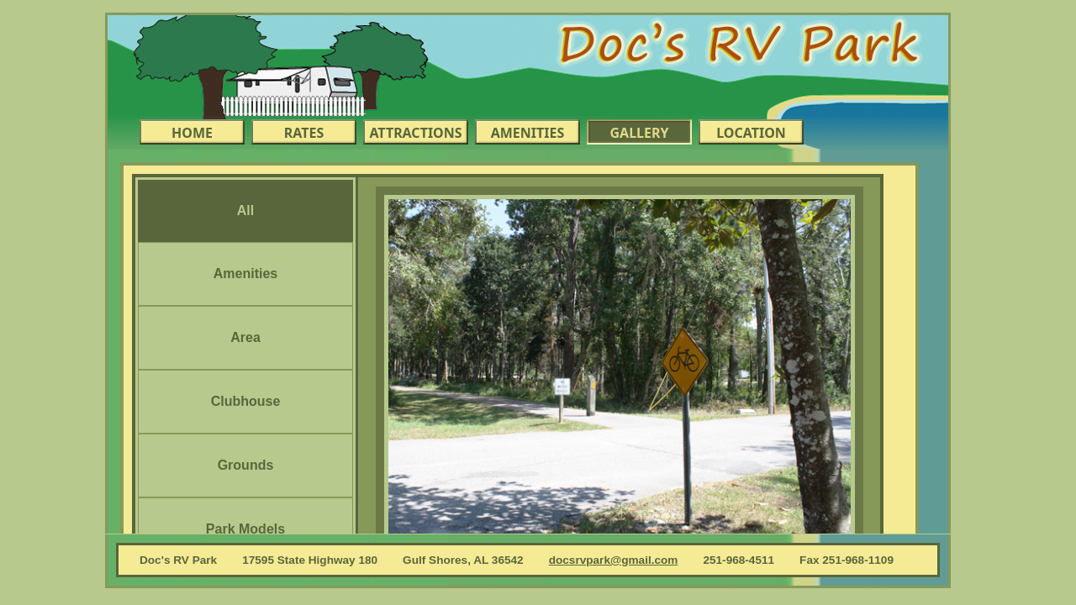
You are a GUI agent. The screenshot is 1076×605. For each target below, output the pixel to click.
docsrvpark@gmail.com (613, 560)
